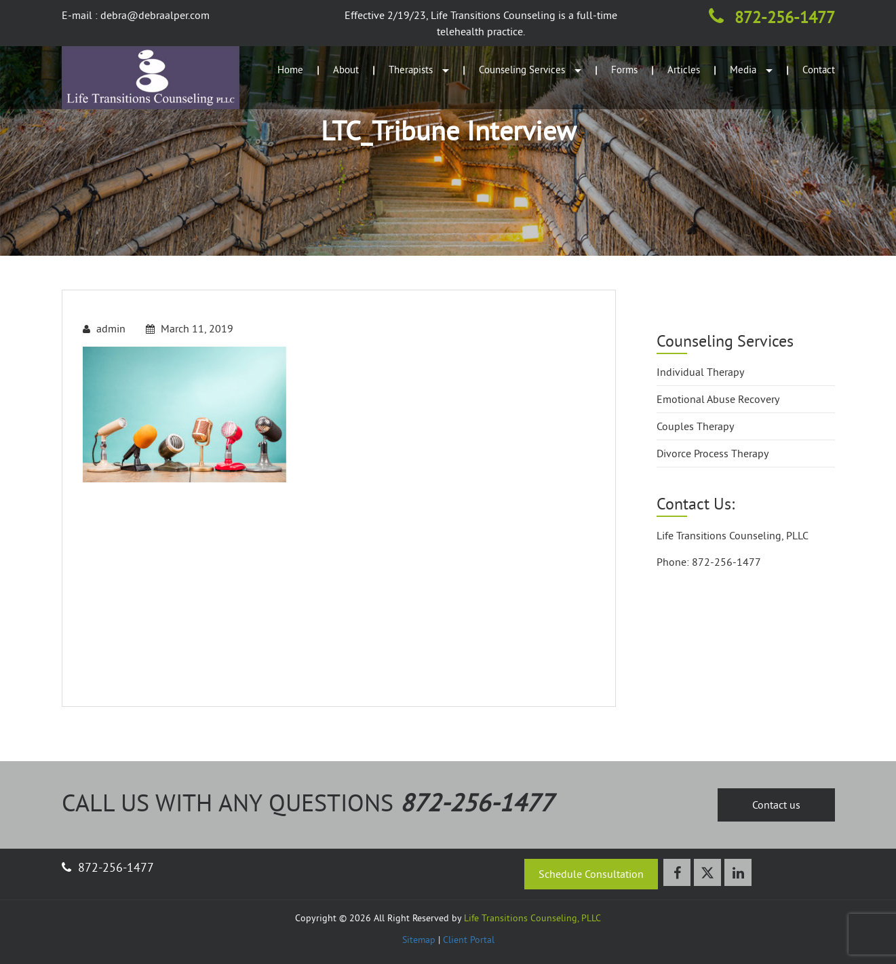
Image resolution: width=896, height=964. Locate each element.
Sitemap (418, 939)
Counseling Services (530, 69)
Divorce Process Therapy (712, 453)
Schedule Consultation (591, 874)
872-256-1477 (772, 17)
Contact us (776, 804)
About (346, 69)
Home (290, 69)
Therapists (419, 69)
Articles (683, 69)
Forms (624, 69)
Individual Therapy (700, 372)
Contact (818, 69)
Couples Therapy (695, 426)
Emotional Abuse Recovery (718, 399)
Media (751, 69)
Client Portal (468, 939)
